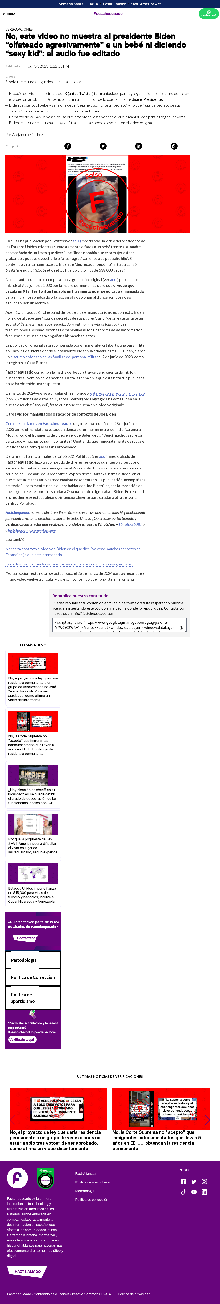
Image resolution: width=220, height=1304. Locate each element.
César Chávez (114, 4)
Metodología (24, 960)
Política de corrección (91, 1200)
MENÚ (9, 13)
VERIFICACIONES (19, 29)
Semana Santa (71, 4)
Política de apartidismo (92, 1182)
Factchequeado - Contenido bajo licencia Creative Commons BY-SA (59, 1294)
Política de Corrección (33, 977)
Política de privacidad (134, 1294)
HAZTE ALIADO (28, 1271)
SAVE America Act (146, 4)
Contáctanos (27, 938)
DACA (93, 4)
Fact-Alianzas (85, 1173)
